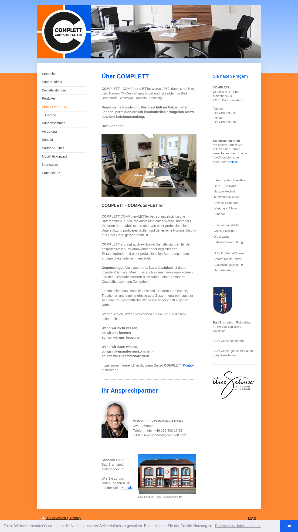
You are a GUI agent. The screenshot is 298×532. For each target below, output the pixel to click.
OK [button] (289, 526)
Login (252, 518)
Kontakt (188, 365)
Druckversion (54, 518)
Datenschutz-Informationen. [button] (238, 526)
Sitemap (75, 518)
